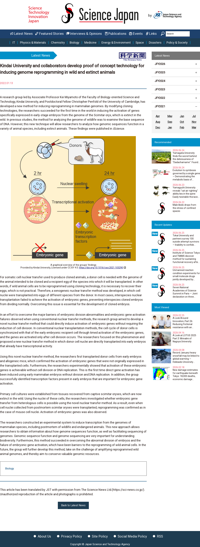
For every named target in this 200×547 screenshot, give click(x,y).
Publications (117, 34)
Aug (158, 121)
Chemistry (58, 42)
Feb (182, 127)
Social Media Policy (132, 536)
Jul (194, 116)
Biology (74, 42)
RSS (160, 536)
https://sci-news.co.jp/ (128, 489)
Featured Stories (51, 34)
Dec (157, 127)
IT (13, 42)
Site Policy (100, 536)
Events (138, 34)
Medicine (90, 42)
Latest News (23, 34)
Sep (170, 121)
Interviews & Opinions (86, 34)
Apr (158, 116)
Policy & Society (177, 42)
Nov (194, 121)
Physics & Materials (33, 42)
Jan (170, 127)
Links (153, 34)
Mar (194, 127)
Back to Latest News (73, 505)
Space (140, 42)
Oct (182, 121)
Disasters (155, 42)
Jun (182, 116)
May (169, 116)
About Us (44, 536)
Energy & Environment (116, 42)
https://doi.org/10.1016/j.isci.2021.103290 (101, 267)
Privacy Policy (71, 536)
